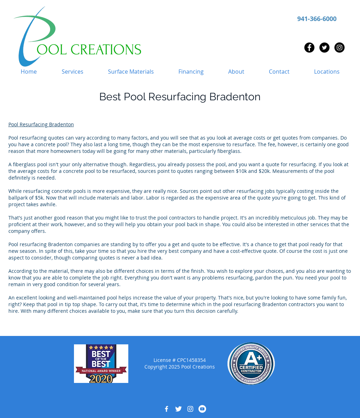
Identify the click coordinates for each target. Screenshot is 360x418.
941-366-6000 (317, 18)
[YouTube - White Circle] (202, 409)
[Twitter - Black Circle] (324, 47)
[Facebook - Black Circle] (309, 47)
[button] (72, 72)
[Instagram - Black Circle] (339, 47)
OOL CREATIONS (89, 49)
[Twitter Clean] (178, 409)
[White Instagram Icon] (190, 409)
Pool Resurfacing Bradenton (41, 124)
